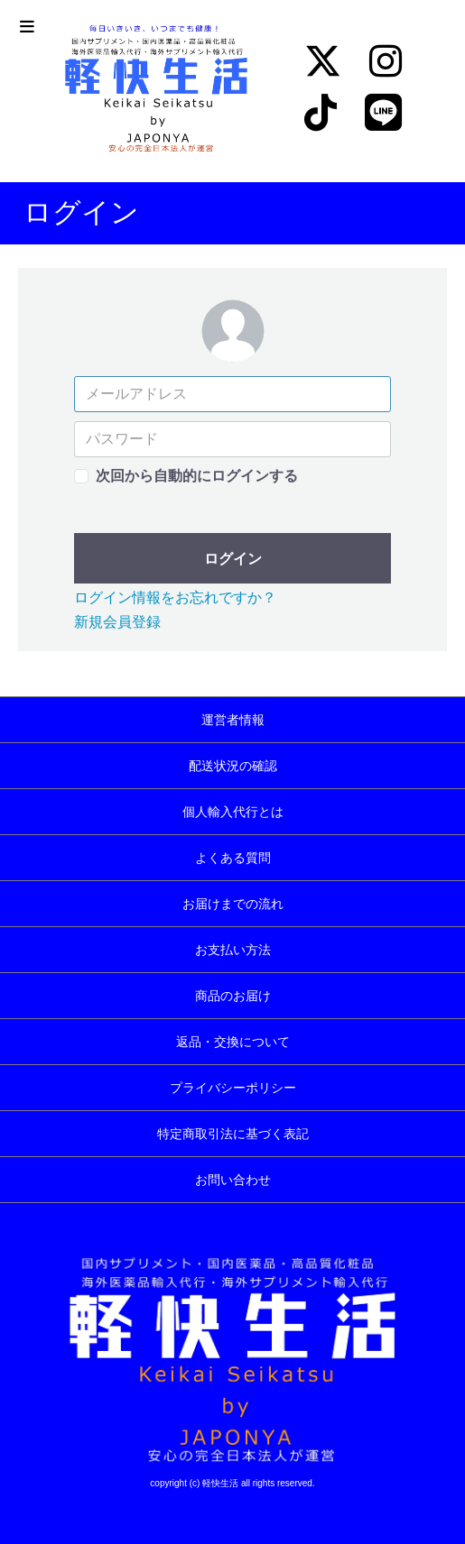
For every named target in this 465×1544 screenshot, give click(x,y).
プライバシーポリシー (233, 1087)
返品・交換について (233, 1041)
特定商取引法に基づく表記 (233, 1133)
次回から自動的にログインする (197, 475)
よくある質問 (233, 857)
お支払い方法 (233, 949)
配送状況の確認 (233, 765)
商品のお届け (233, 995)
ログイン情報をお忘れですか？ (175, 597)
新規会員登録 (117, 622)
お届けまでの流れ (233, 903)
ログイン (233, 558)
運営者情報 (233, 719)
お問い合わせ (233, 1179)
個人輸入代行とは (233, 811)
